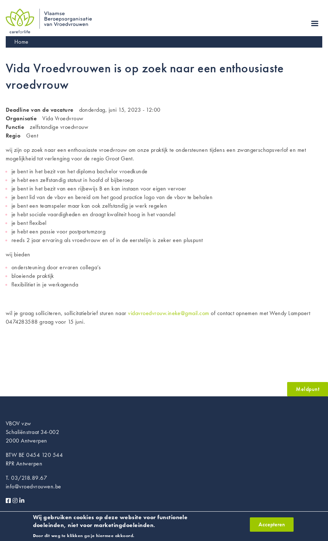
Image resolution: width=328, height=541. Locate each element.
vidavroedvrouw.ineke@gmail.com (168, 313)
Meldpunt (307, 389)
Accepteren (271, 526)
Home (21, 41)
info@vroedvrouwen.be (33, 486)
